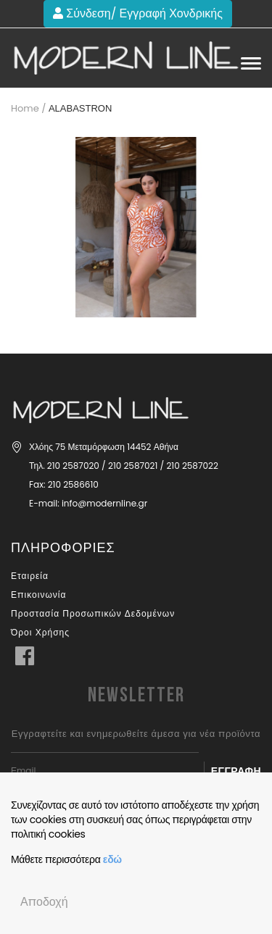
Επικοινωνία (38, 594)
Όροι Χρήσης (40, 632)
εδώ (112, 859)
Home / (28, 108)
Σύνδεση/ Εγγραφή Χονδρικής (138, 13)
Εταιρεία (30, 576)
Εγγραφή (236, 771)
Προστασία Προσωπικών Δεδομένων (93, 613)
